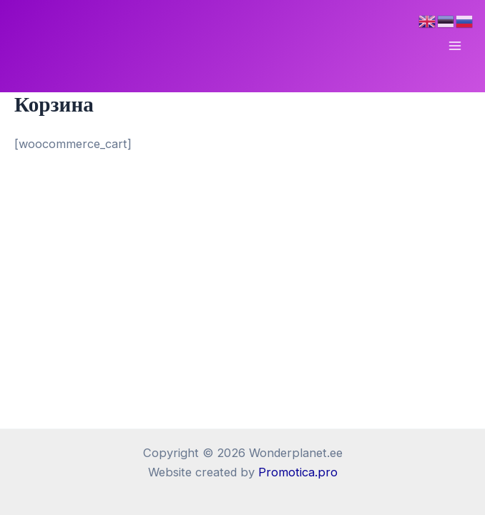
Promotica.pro (298, 472)
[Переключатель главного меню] (455, 46)
